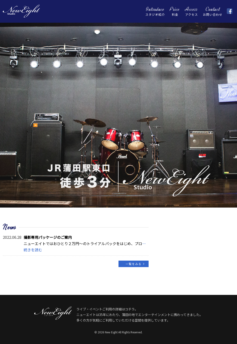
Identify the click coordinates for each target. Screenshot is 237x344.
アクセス (191, 11)
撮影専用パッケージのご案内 (48, 237)
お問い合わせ (212, 11)
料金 (175, 11)
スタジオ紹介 (155, 11)
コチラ (130, 309)
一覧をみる (133, 264)
